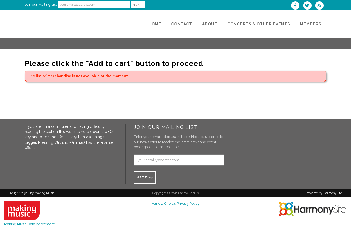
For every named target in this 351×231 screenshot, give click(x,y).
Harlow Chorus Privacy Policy (175, 203)
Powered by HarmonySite (324, 193)
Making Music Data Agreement (29, 224)
